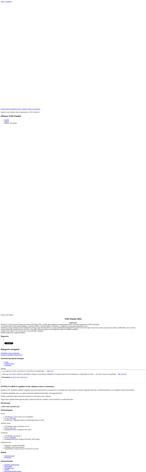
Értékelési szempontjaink (11, 464)
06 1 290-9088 (11, 437)
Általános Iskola (9, 363)
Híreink (6, 121)
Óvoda (6, 362)
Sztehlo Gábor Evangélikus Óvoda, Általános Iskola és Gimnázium (20, 109)
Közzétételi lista (9, 468)
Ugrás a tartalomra (6, 1)
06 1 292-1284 (11, 418)
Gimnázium (7, 365)
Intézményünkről (9, 456)
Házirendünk (8, 466)
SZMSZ (6, 469)
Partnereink (7, 457)
